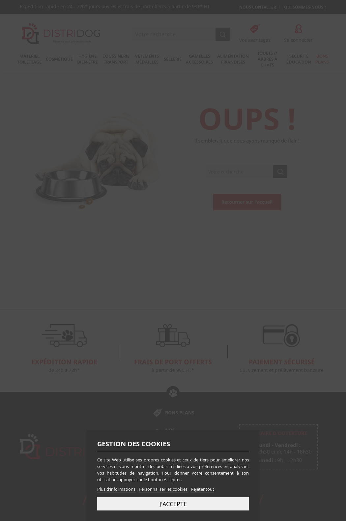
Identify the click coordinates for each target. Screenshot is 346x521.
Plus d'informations (116, 489)
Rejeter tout (202, 489)
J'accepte (173, 504)
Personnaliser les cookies (163, 489)
